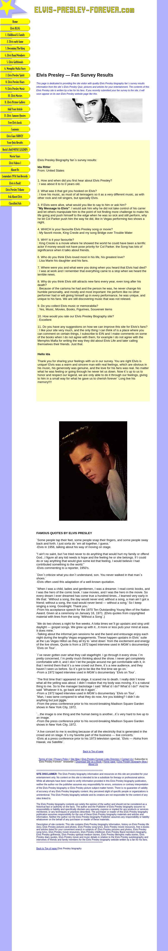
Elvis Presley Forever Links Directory (101, 759)
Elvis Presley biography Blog (132, 761)
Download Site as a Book (89, 761)
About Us (93, 764)
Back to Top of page (93, 751)
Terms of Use (46, 759)
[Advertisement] (15, 280)
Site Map (75, 759)
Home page (109, 761)
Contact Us (127, 759)
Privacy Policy (61, 759)
